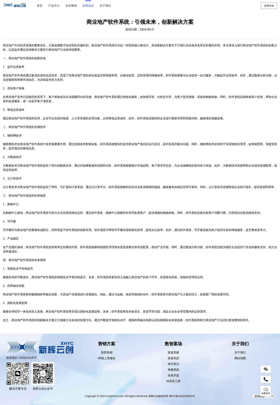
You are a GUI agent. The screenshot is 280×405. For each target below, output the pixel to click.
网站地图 (240, 358)
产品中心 (54, 5)
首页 (39, 5)
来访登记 (173, 364)
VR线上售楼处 (107, 358)
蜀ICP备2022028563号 (182, 396)
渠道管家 (173, 352)
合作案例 (71, 5)
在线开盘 (173, 375)
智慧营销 (106, 352)
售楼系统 (173, 370)
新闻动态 (88, 5)
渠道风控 (173, 358)
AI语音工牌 (173, 381)
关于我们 (105, 5)
